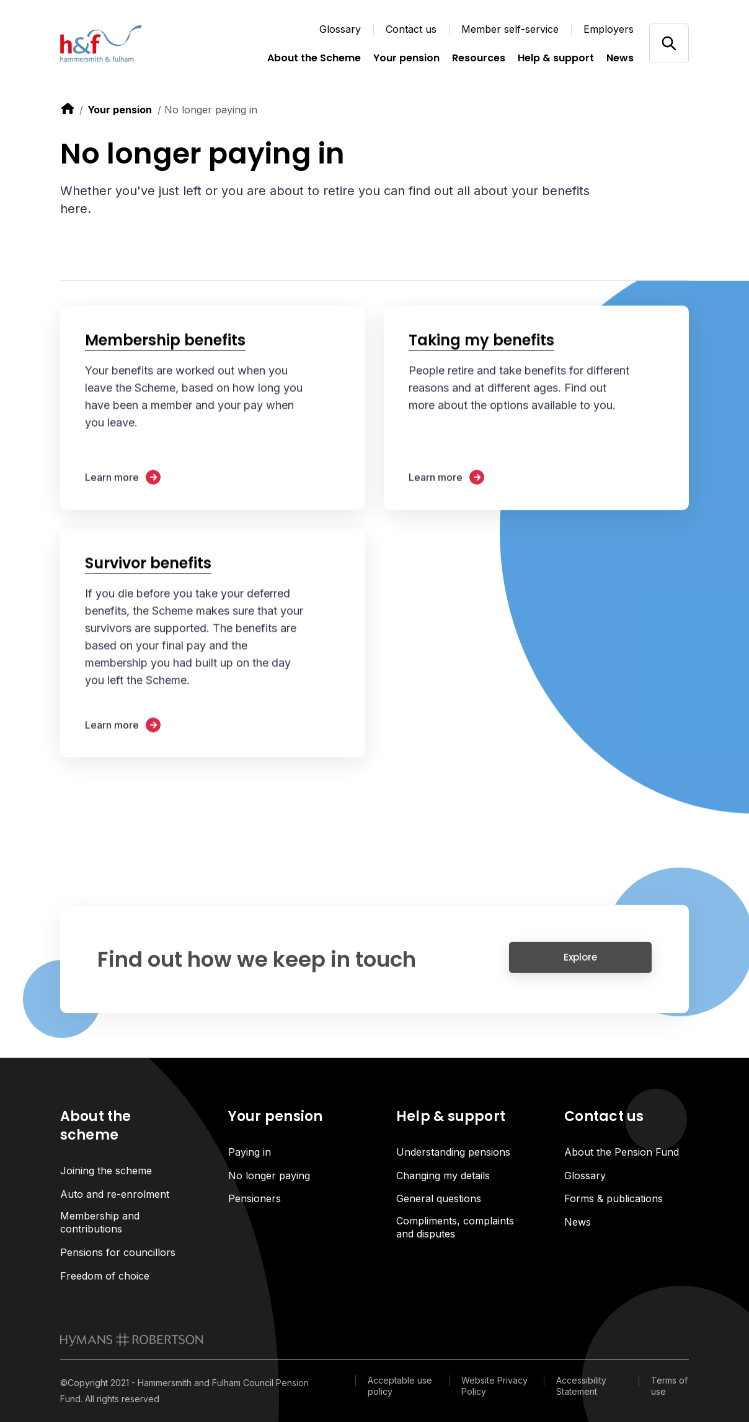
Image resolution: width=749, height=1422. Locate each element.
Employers (608, 29)
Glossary (340, 29)
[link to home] (67, 108)
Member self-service (510, 29)
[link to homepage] (131, 1339)
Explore (580, 964)
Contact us (411, 29)
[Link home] (122, 43)
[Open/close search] (669, 43)
